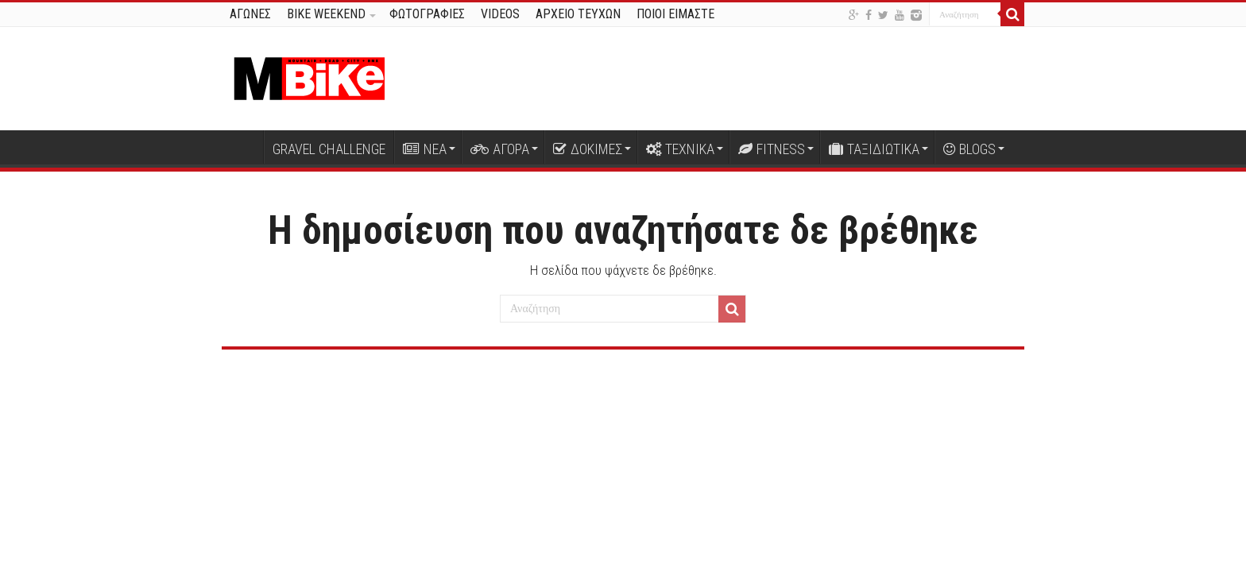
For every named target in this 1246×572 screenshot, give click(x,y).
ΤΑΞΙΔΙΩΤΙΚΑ (874, 149)
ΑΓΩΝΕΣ (250, 13)
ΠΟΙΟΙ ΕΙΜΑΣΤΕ (675, 13)
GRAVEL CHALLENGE (329, 149)
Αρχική (242, 147)
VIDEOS (500, 13)
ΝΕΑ (425, 149)
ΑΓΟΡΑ (499, 149)
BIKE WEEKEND (326, 13)
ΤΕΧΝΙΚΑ (680, 149)
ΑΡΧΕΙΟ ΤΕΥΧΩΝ (578, 13)
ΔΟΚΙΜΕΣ (587, 149)
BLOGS (969, 149)
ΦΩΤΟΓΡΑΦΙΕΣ (427, 13)
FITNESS (771, 149)
